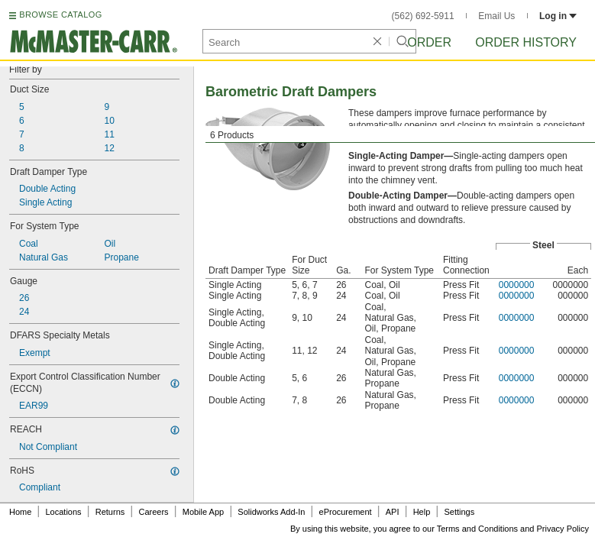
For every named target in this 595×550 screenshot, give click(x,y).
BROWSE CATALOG (60, 14)
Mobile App (203, 511)
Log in (558, 16)
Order (429, 42)
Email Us (496, 16)
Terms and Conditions (477, 528)
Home (20, 511)
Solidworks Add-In (271, 511)
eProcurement (345, 511)
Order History (526, 42)
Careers (153, 511)
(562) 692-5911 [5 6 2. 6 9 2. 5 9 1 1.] (423, 16)
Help (422, 511)
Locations (64, 511)
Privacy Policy (563, 528)
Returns (110, 511)
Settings (459, 511)
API (392, 511)
